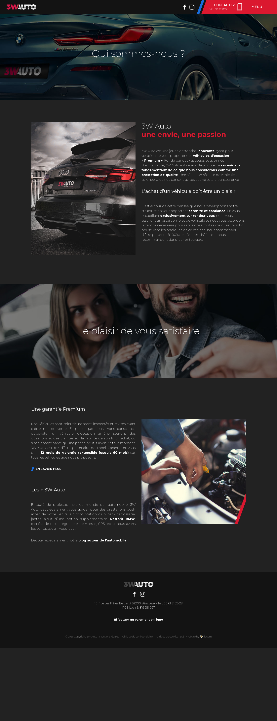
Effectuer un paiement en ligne (138, 619)
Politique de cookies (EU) (169, 636)
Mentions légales (109, 636)
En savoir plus (48, 469)
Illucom (206, 636)
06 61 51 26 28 (173, 603)
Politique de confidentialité (137, 636)
